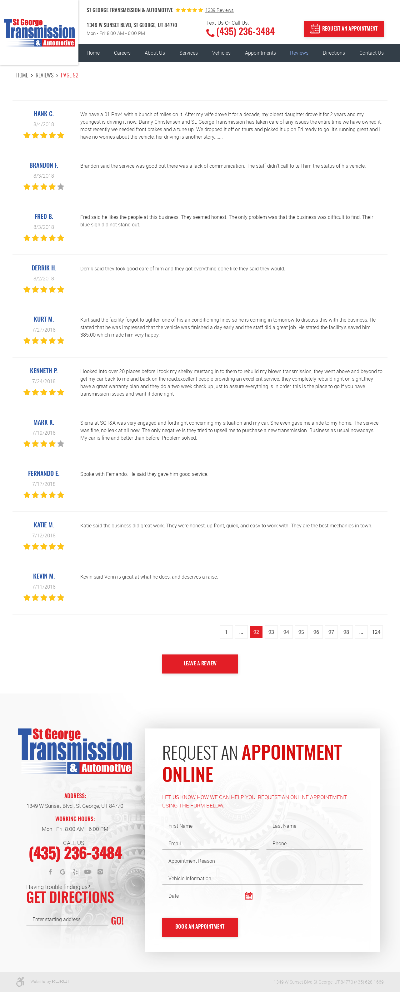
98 (346, 632)
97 (331, 632)
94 (286, 632)
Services (188, 52)
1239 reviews (219, 10)
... (241, 632)
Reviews (299, 52)
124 (376, 632)
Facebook (50, 872)
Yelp (75, 872)
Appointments (260, 52)
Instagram (100, 872)
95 (301, 632)
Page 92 (69, 76)
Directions (334, 52)
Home (93, 52)
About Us (155, 52)
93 (271, 632)
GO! (117, 921)
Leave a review (200, 663)
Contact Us (371, 52)
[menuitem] (93, 53)
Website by (49, 982)
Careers (122, 52)
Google (63, 872)
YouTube (87, 872)
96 (316, 632)
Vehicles (221, 52)
